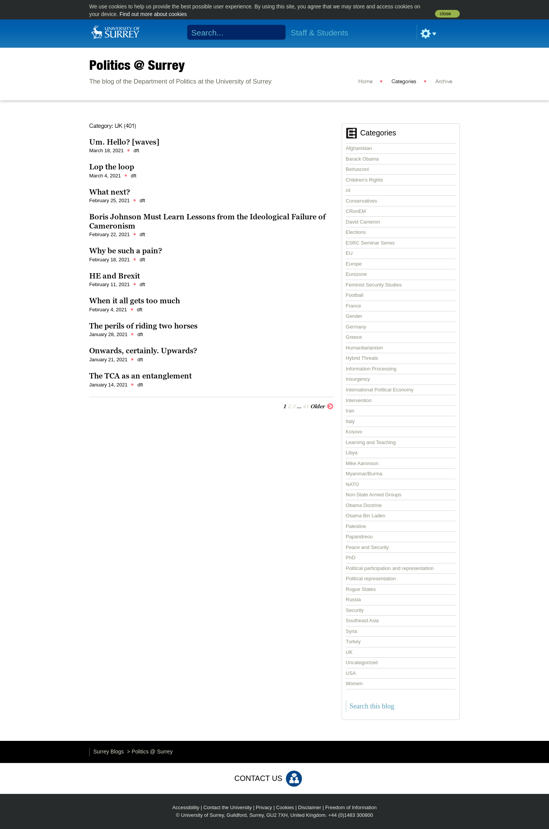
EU (349, 253)
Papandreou (359, 536)
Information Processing (371, 369)
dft (136, 150)
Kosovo (354, 432)
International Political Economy (380, 390)
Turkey (353, 641)
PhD (350, 557)
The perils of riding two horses (143, 326)
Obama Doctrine (364, 505)
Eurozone (356, 274)
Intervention (359, 400)
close (445, 13)
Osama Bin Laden (365, 515)
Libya (352, 453)
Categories (404, 81)
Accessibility (185, 807)
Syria (351, 631)
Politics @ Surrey (137, 65)
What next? (109, 192)
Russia (353, 599)
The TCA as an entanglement (140, 376)
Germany (356, 327)
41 (305, 406)
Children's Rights (364, 180)
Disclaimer (309, 807)
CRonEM (356, 211)
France (353, 306)
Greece (354, 337)
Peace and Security (367, 547)
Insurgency (358, 379)
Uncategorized (362, 662)
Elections (356, 232)
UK (349, 652)
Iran (350, 411)
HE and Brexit (114, 276)
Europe (354, 264)
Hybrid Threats (362, 358)
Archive (443, 81)
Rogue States (361, 589)
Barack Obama (362, 159)
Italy (350, 421)
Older (322, 405)
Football (354, 295)
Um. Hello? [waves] (124, 142)
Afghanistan (359, 148)
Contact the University (227, 807)
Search (275, 32)
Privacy (264, 807)
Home (365, 81)
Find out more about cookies (153, 14)
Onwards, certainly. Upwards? (143, 350)
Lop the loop (111, 167)
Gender (354, 316)
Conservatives (361, 201)
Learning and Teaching (371, 442)
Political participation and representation (390, 568)
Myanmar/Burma (364, 473)
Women (354, 683)
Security (355, 610)
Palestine (356, 526)
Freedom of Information (351, 807)
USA (351, 673)
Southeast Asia (362, 620)
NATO (352, 484)
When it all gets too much (134, 300)
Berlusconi (357, 169)
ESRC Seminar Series (370, 243)
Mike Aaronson (362, 463)
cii (348, 190)
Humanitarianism (364, 348)
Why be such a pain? (125, 250)
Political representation (371, 578)
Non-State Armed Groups (373, 494)
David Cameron (363, 222)
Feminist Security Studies (374, 285)
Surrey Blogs (108, 752)
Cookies (285, 807)
